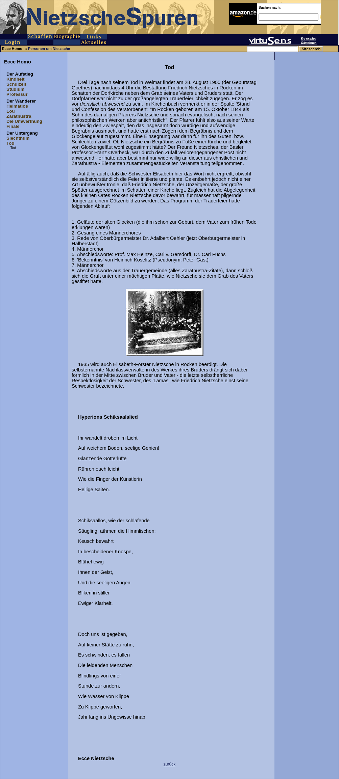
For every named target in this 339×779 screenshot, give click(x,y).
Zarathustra (18, 116)
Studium (15, 89)
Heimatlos (17, 106)
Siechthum (17, 138)
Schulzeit (16, 84)
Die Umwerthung (24, 121)
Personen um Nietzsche (49, 49)
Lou (10, 111)
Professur (16, 94)
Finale (13, 126)
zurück (169, 764)
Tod (10, 143)
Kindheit (15, 79)
